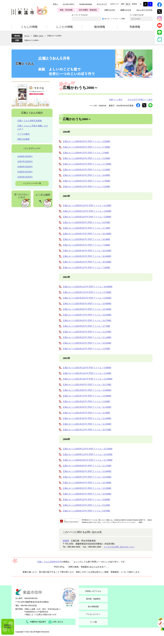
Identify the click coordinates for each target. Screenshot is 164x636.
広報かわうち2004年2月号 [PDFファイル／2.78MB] (86, 181)
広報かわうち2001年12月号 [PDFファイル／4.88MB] (87, 368)
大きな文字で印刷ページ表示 (139, 99)
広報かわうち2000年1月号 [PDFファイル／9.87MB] (86, 511)
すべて (107, 19)
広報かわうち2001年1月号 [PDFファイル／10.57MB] (87, 430)
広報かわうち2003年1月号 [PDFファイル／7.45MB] (86, 267)
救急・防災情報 (66, 10)
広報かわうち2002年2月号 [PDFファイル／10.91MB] (87, 343)
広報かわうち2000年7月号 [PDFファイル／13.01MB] (87, 477)
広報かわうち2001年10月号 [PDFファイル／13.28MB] (87, 379)
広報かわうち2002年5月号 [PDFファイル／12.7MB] (86, 326)
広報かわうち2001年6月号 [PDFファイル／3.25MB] (86, 401)
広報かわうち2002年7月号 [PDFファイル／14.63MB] (87, 315)
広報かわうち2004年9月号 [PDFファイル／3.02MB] (86, 141)
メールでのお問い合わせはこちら (119, 547)
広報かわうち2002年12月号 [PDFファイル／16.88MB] (87, 287)
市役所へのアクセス (93, 591)
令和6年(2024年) (25, 167)
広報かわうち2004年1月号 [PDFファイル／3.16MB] (86, 186)
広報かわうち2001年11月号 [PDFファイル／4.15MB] (87, 373)
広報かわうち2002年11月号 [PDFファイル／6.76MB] (87, 292)
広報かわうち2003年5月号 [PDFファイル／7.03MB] (86, 245)
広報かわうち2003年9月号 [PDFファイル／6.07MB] (86, 222)
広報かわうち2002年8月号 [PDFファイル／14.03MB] (87, 309)
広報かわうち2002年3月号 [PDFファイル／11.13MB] (87, 337)
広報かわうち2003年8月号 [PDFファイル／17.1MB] (86, 228)
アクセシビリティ (93, 614)
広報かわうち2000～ (32, 40)
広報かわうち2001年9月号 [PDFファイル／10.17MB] (87, 384)
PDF (123, 19)
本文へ (55, 4)
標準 (122, 4)
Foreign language (85, 4)
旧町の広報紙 (23, 139)
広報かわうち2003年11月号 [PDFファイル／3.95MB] (87, 211)
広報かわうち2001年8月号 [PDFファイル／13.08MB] (87, 390)
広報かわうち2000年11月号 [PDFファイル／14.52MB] (87, 454)
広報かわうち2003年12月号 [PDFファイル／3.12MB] (87, 205)
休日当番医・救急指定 (88, 10)
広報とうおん (38, 36)
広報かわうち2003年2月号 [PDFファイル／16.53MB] (87, 262)
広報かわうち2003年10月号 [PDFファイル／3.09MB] (87, 217)
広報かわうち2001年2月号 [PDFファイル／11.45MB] (87, 424)
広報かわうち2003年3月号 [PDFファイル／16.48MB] (87, 256)
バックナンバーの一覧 (32, 183)
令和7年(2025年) (25, 161)
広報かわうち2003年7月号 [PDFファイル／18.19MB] (87, 234)
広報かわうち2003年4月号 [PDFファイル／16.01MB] (87, 251)
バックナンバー (32, 148)
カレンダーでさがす (144, 10)
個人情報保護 (93, 606)
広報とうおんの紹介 (32, 112)
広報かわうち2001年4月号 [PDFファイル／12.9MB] (86, 413)
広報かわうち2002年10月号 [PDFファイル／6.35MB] (87, 298)
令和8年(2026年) (25, 156)
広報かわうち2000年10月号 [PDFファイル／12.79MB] (87, 460)
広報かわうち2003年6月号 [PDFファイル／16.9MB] (86, 239)
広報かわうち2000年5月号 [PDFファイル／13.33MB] (87, 488)
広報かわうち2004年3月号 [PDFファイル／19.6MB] (86, 175)
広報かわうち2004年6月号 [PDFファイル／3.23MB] (86, 158)
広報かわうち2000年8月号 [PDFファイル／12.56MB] (87, 471)
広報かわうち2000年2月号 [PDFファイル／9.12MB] (86, 505)
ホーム (26, 36)
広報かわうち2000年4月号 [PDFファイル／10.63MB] (87, 494)
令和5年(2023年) (25, 172)
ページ (115, 19)
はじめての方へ (69, 4)
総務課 (66, 541)
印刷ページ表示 (115, 99)
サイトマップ (102, 4)
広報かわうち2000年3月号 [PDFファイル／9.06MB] (86, 499)
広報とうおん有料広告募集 (29, 121)
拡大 (128, 4)
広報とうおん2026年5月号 (49, 562)
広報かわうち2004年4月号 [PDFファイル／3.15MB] (86, 170)
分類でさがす (109, 10)
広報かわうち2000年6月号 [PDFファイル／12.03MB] (87, 483)
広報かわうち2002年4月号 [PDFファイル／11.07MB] (87, 332)
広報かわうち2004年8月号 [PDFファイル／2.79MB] (86, 147)
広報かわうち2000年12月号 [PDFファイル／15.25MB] (87, 449)
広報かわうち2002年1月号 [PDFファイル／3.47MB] (86, 349)
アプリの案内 (23, 134)
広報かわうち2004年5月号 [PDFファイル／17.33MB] (87, 164)
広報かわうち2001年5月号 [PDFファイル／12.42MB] (87, 407)
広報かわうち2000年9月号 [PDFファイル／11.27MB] (87, 466)
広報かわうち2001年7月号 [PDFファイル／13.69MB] (87, 396)
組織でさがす (125, 10)
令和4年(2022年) (25, 177)
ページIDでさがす (136, 15)
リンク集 (93, 622)
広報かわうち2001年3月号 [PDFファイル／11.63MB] (87, 418)
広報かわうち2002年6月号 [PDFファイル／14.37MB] (87, 320)
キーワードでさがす (80, 15)
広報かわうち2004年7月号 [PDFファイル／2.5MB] (86, 153)
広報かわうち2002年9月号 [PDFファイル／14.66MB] (87, 303)
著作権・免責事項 (93, 599)
